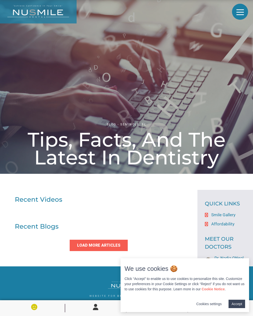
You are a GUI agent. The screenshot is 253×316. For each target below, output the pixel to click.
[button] (98, 245)
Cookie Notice (213, 289)
